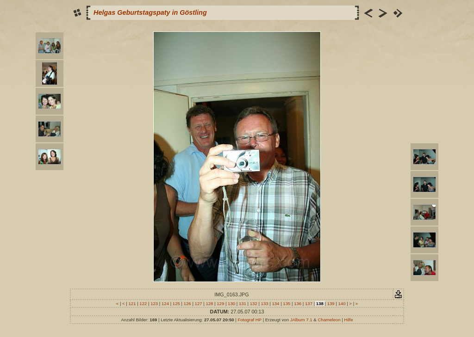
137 (308, 303)
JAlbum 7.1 (301, 319)
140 (342, 303)
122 (143, 303)
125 (176, 303)
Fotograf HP (249, 319)
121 (132, 303)
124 (165, 303)
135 (287, 303)
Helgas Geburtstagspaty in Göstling (150, 12)
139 (331, 303)
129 (220, 303)
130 (231, 303)
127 (198, 303)
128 (209, 303)
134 (276, 303)
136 (297, 303)
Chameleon (329, 319)
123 (154, 303)
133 (264, 303)
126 (187, 303)
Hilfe (348, 319)
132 (253, 303)
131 (242, 303)
